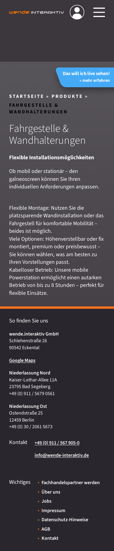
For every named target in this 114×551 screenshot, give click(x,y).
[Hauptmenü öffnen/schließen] (99, 12)
